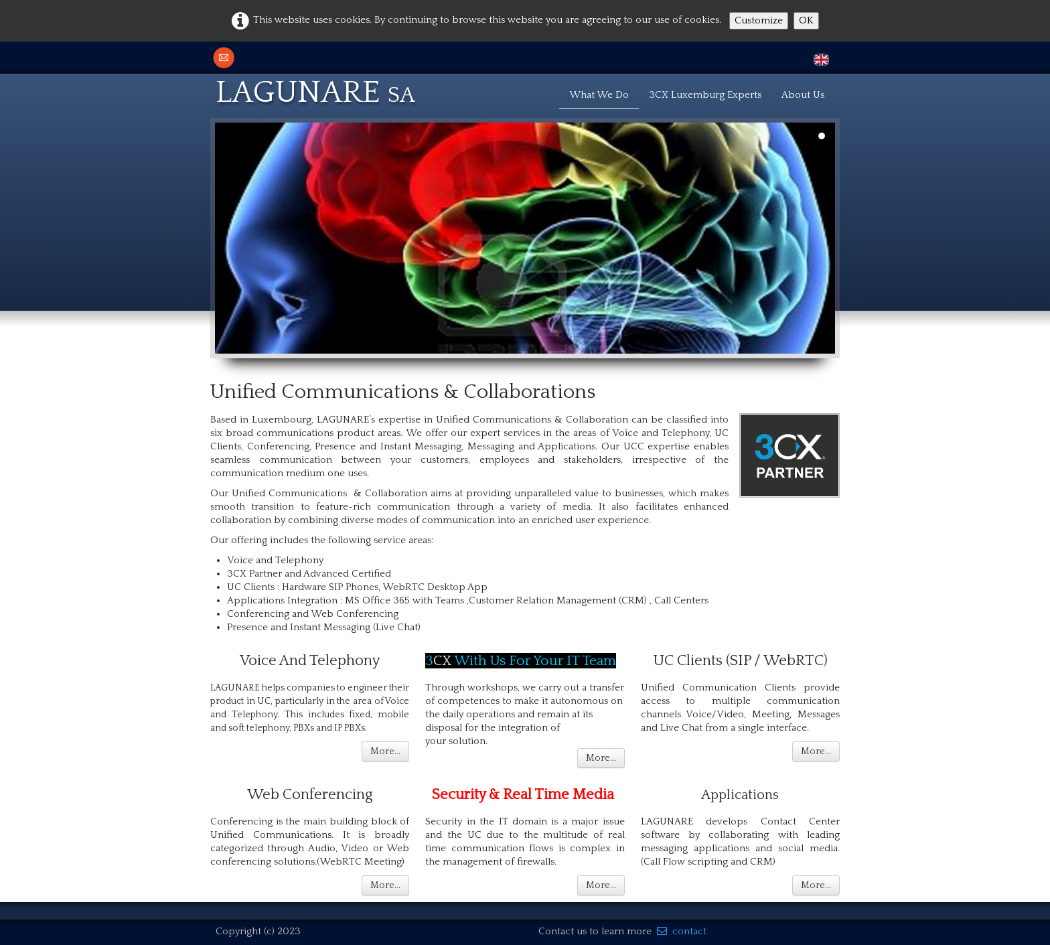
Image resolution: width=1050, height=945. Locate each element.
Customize (759, 20)
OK (806, 20)
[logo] (320, 90)
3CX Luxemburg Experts (705, 94)
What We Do (599, 94)
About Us (802, 94)
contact (681, 931)
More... (385, 751)
